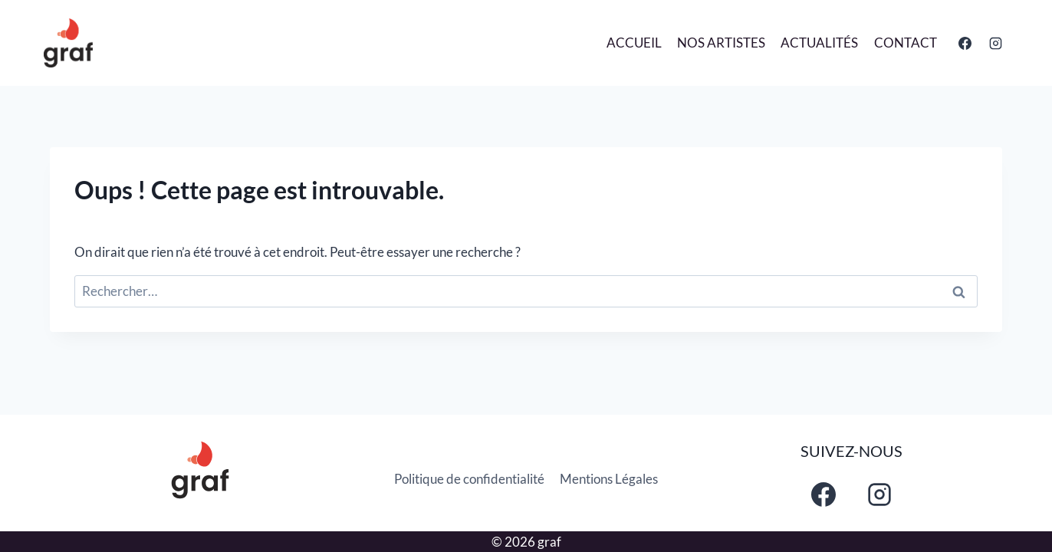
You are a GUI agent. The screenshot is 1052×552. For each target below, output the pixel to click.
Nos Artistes (721, 42)
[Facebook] (965, 43)
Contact (905, 42)
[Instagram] (995, 43)
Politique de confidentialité (469, 479)
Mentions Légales (609, 479)
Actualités (819, 42)
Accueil (634, 42)
